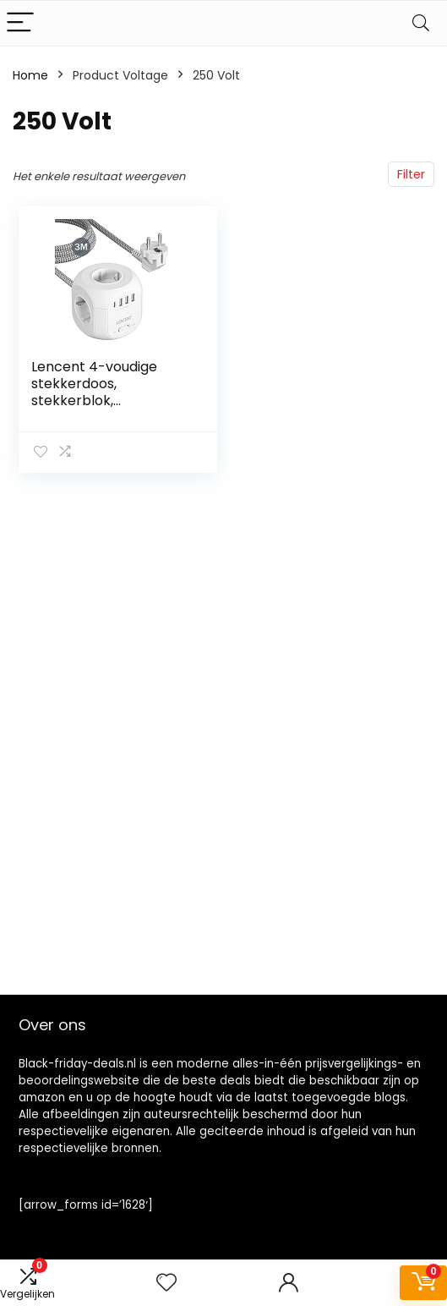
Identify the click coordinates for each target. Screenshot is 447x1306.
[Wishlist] (166, 1282)
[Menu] (20, 23)
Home (30, 75)
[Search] (421, 23)
